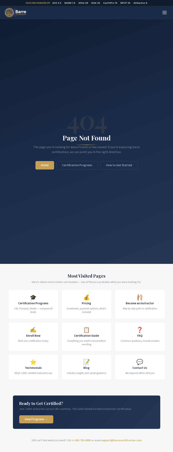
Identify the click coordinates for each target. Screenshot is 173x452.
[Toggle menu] (164, 12)
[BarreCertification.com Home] (15, 12)
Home (45, 165)
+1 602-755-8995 (81, 440)
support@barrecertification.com (121, 440)
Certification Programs (77, 165)
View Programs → (36, 419)
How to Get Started (119, 165)
